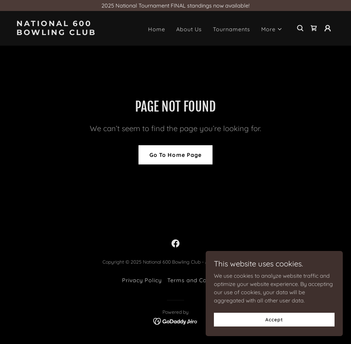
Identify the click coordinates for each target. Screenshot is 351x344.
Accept (274, 319)
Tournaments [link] (231, 29)
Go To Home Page (175, 154)
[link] (61, 33)
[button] (271, 29)
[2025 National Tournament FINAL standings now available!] (175, 5)
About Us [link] (189, 29)
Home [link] (156, 29)
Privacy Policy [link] (142, 280)
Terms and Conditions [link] (198, 280)
